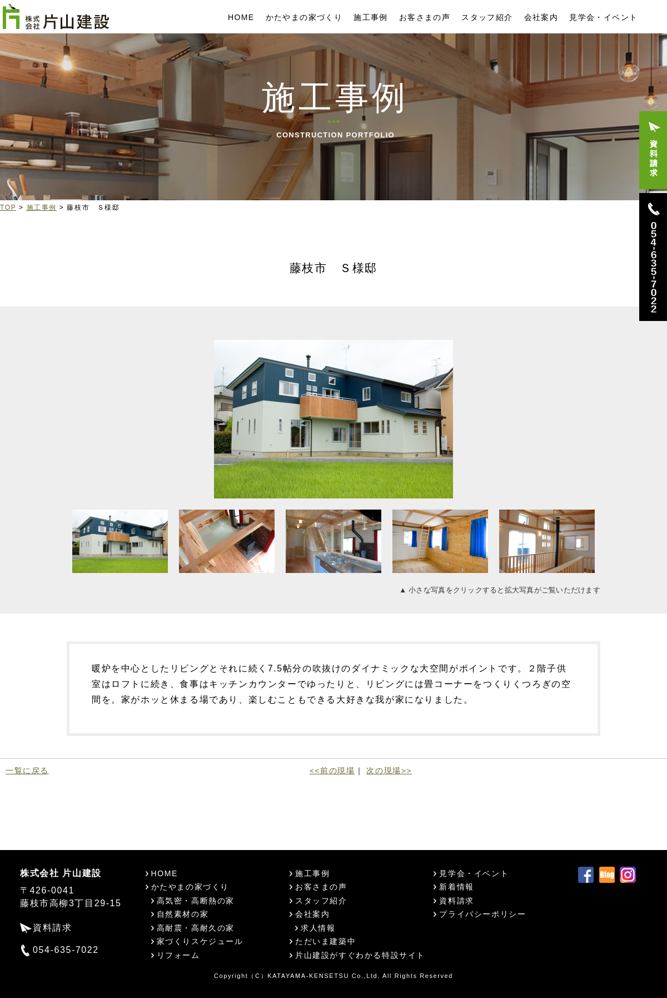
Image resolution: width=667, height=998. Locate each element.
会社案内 (541, 17)
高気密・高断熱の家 (196, 900)
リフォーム (178, 955)
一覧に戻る (27, 771)
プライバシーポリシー (482, 914)
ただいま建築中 (325, 941)
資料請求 (52, 927)
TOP (8, 207)
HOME (241, 17)
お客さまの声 (424, 17)
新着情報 (456, 886)
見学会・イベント (603, 17)
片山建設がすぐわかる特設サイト (360, 955)
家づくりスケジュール (200, 941)
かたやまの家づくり (304, 17)
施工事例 (371, 17)
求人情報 (318, 927)
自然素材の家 (183, 914)
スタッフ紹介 (486, 17)
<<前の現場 (332, 771)
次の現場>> (388, 771)
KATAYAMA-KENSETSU (308, 975)
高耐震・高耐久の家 (196, 927)
